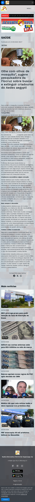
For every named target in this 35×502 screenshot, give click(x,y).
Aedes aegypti (24, 142)
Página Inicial (17, 481)
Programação (17, 484)
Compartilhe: (5, 113)
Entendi (5, 499)
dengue (13, 135)
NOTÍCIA (4, 45)
